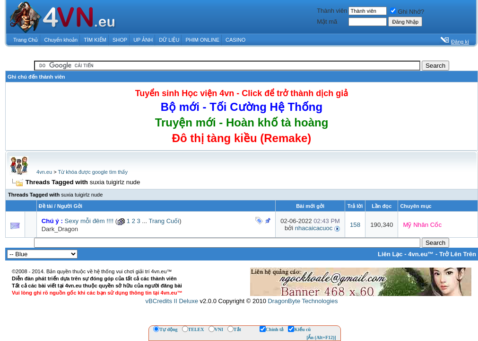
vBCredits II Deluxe (172, 301)
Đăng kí (460, 42)
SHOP (120, 40)
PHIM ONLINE (202, 40)
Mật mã (327, 21)
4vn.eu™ (421, 254)
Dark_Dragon (60, 229)
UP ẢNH (143, 40)
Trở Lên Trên (457, 254)
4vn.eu (44, 172)
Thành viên (332, 10)
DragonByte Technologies (303, 301)
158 (355, 224)
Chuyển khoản (61, 40)
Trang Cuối (164, 220)
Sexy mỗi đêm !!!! (89, 220)
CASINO (235, 40)
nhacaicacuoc (314, 228)
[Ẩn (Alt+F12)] (321, 337)
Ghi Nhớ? (407, 11)
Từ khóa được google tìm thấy (92, 172)
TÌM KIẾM (95, 40)
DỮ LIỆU (169, 40)
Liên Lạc (390, 254)
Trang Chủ (25, 40)
